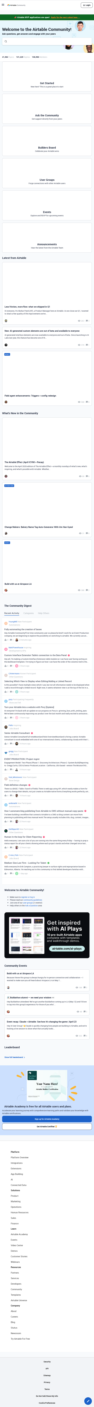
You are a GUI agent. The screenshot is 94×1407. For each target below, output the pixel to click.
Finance (14, 1223)
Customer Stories (19, 1256)
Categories (28, 613)
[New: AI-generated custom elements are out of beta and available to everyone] (47, 338)
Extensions (16, 1168)
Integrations (17, 1162)
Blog (13, 1322)
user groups (28, 902)
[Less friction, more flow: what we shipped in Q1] (47, 293)
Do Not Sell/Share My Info (47, 1396)
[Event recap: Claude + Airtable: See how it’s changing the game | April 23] (47, 1029)
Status (14, 1327)
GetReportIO (14, 829)
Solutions (15, 1190)
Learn (13, 1228)
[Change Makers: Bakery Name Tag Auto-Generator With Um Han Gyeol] (47, 509)
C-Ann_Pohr (14, 855)
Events (14, 1239)
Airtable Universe (19, 1300)
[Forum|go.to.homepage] (16, 5)
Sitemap (47, 1375)
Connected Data (18, 1185)
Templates (16, 1294)
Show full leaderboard (15, 1057)
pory (10, 699)
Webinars (15, 1261)
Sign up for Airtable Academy (47, 1119)
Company (15, 1305)
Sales (13, 1217)
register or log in (28, 897)
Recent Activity (11, 613)
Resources (16, 1267)
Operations (16, 1206)
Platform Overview (19, 1157)
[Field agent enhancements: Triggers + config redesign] (47, 378)
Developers (16, 1283)
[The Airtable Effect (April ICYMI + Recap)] (47, 448)
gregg (11, 751)
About (14, 1311)
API (47, 1368)
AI (12, 1179)
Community (16, 1289)
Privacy (47, 1382)
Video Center (17, 1245)
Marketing (15, 1201)
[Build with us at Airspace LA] (47, 566)
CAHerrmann (14, 673)
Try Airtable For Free (20, 1338)
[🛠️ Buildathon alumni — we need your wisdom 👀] (47, 1004)
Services (15, 1278)
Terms (47, 1389)
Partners (15, 1272)
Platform (15, 1151)
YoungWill (13, 621)
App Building (17, 1174)
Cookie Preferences (47, 1403)
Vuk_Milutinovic (15, 777)
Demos (14, 1250)
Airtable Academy (19, 1234)
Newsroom (16, 1333)
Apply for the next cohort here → (65, 17)
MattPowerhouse (16, 647)
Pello (11, 725)
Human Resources (19, 1212)
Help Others (43, 613)
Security (47, 1361)
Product (14, 1195)
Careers (14, 1316)
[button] (88, 1401)
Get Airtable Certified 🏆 (47, 1126)
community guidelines (32, 900)
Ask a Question (31, 905)
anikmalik (13, 803)
